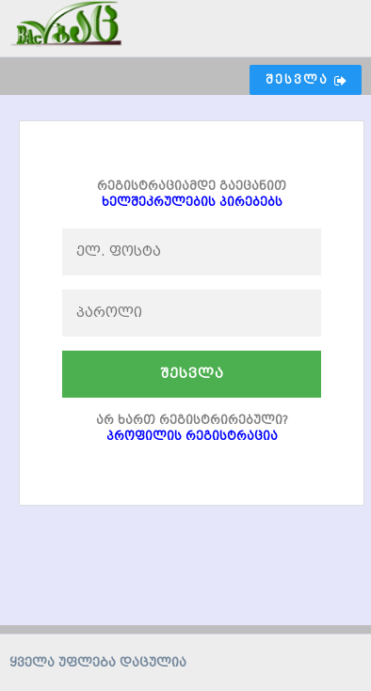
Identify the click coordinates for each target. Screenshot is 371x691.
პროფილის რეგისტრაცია (192, 436)
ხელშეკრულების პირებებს (192, 202)
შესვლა (192, 374)
